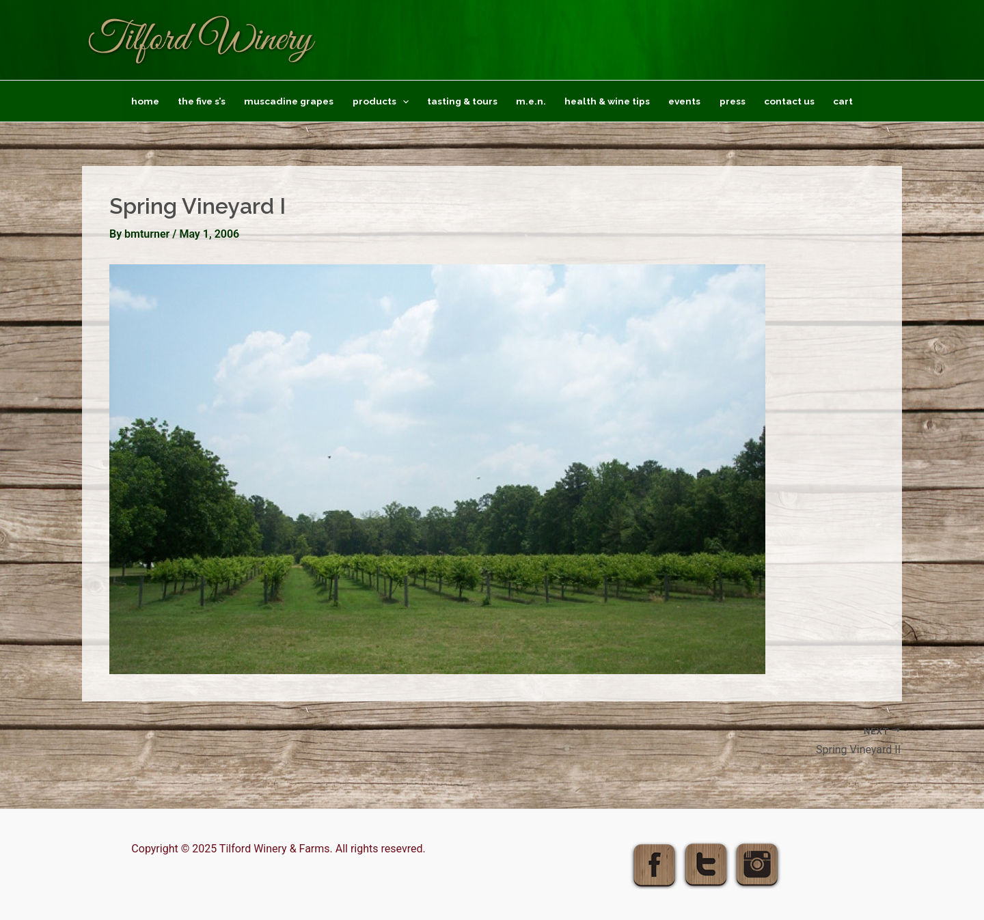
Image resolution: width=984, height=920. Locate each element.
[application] (402, 101)
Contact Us (789, 101)
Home (145, 101)
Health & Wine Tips (607, 101)
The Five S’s (202, 101)
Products (381, 101)
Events (684, 101)
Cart (843, 101)
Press (733, 101)
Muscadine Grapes (288, 101)
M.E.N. (531, 101)
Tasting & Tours (462, 101)
